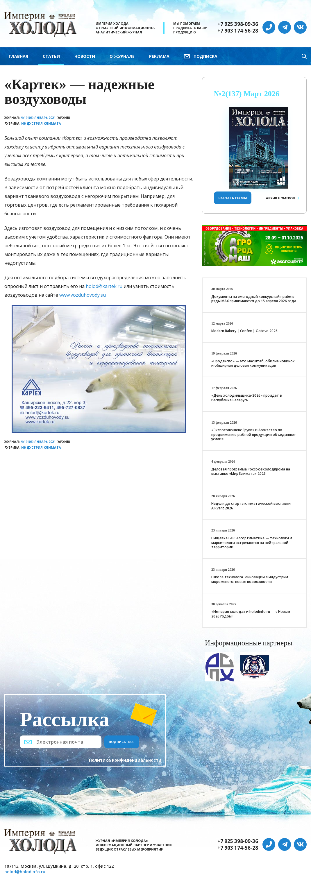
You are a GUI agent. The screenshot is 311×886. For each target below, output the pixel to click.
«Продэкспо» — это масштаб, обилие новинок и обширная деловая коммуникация (253, 363)
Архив (280, 198)
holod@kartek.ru (104, 286)
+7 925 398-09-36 (237, 24)
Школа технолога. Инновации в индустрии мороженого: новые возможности (249, 579)
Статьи (51, 56)
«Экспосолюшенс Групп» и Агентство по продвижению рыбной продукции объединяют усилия (253, 434)
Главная (18, 56)
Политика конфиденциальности (125, 760)
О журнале (122, 56)
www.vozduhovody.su (82, 295)
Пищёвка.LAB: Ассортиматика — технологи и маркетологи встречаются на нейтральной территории (251, 543)
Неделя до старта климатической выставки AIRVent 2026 (251, 506)
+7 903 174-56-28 (237, 31)
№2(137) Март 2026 (246, 94)
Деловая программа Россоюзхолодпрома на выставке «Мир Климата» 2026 (250, 471)
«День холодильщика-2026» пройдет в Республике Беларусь (246, 397)
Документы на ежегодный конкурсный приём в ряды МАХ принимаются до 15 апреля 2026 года (253, 299)
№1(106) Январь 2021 (38, 117)
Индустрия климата (41, 123)
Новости (84, 56)
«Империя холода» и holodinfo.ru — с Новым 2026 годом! (250, 614)
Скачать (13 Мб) (232, 198)
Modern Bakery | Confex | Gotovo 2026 (244, 330)
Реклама (159, 56)
